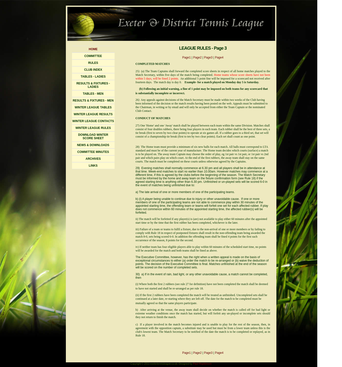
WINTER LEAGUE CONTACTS (93, 121)
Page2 (197, 57)
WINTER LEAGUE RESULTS (93, 114)
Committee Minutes (93, 152)
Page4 (219, 57)
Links (93, 165)
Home (93, 49)
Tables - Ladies (93, 76)
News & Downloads (93, 145)
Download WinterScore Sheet (93, 136)
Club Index (93, 69)
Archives (93, 159)
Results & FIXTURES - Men (93, 100)
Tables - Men (93, 93)
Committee (93, 56)
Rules (93, 63)
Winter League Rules (93, 128)
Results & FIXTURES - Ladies (93, 85)
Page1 (186, 57)
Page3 (208, 57)
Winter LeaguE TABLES (93, 107)
